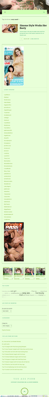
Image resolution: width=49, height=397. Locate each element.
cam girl (13, 291)
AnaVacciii (6, 120)
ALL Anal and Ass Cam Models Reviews (11, 341)
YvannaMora (7, 128)
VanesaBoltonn (8, 199)
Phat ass (34, 291)
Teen (31, 293)
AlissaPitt (6, 138)
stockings (33, 293)
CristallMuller (7, 168)
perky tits (38, 291)
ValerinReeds (7, 102)
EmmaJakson (7, 143)
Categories (4, 323)
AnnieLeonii (7, 148)
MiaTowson (7, 204)
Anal (21, 295)
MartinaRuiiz (7, 161)
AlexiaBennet (7, 184)
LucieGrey (6, 153)
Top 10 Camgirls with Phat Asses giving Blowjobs (14, 346)
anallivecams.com (16, 293)
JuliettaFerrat (7, 173)
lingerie (9, 293)
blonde (3, 293)
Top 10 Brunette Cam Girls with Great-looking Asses (15, 351)
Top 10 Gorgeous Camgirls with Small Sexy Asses (14, 359)
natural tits (17, 295)
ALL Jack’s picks (6, 344)
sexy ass (26, 293)
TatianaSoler (7, 194)
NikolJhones (7, 125)
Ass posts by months (7, 308)
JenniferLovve (7, 145)
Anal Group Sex (35, 38)
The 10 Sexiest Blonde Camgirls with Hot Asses (13, 354)
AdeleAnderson (8, 206)
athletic (30, 291)
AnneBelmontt (7, 115)
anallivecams (12, 295)
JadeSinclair (7, 189)
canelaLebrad (7, 176)
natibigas (6, 117)
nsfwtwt (4, 295)
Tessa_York (7, 158)
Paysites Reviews (6, 330)
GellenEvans (7, 201)
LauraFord (6, 156)
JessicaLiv (6, 150)
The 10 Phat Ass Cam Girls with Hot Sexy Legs (13, 364)
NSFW (6, 293)
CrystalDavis (7, 122)
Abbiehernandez (8, 212)
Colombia (4, 291)
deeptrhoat (43, 291)
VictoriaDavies (7, 217)
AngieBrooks (7, 135)
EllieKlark (6, 97)
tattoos (36, 295)
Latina (8, 291)
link (48, 376)
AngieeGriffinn (7, 105)
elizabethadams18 (8, 214)
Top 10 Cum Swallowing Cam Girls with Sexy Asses (14, 367)
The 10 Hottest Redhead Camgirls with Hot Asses (14, 357)
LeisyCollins (7, 196)
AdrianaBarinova (8, 163)
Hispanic (31, 295)
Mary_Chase (7, 171)
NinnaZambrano (8, 166)
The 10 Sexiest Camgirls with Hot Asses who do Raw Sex (15, 362)
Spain (17, 291)
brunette (26, 291)
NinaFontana (7, 100)
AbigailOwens (7, 209)
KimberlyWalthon (8, 133)
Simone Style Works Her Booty (33, 27)
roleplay (40, 295)
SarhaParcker (7, 178)
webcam (8, 295)
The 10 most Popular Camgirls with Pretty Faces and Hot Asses (17, 349)
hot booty (40, 293)
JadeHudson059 (8, 130)
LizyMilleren (7, 94)
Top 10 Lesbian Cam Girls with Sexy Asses (12, 369)
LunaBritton (7, 219)
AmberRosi (6, 191)
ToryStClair (7, 112)
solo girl (23, 291)
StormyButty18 (7, 140)
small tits (20, 291)
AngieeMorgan (7, 110)
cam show (26, 295)
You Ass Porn (24, 378)
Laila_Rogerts (7, 186)
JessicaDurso (7, 107)
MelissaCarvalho (8, 181)
